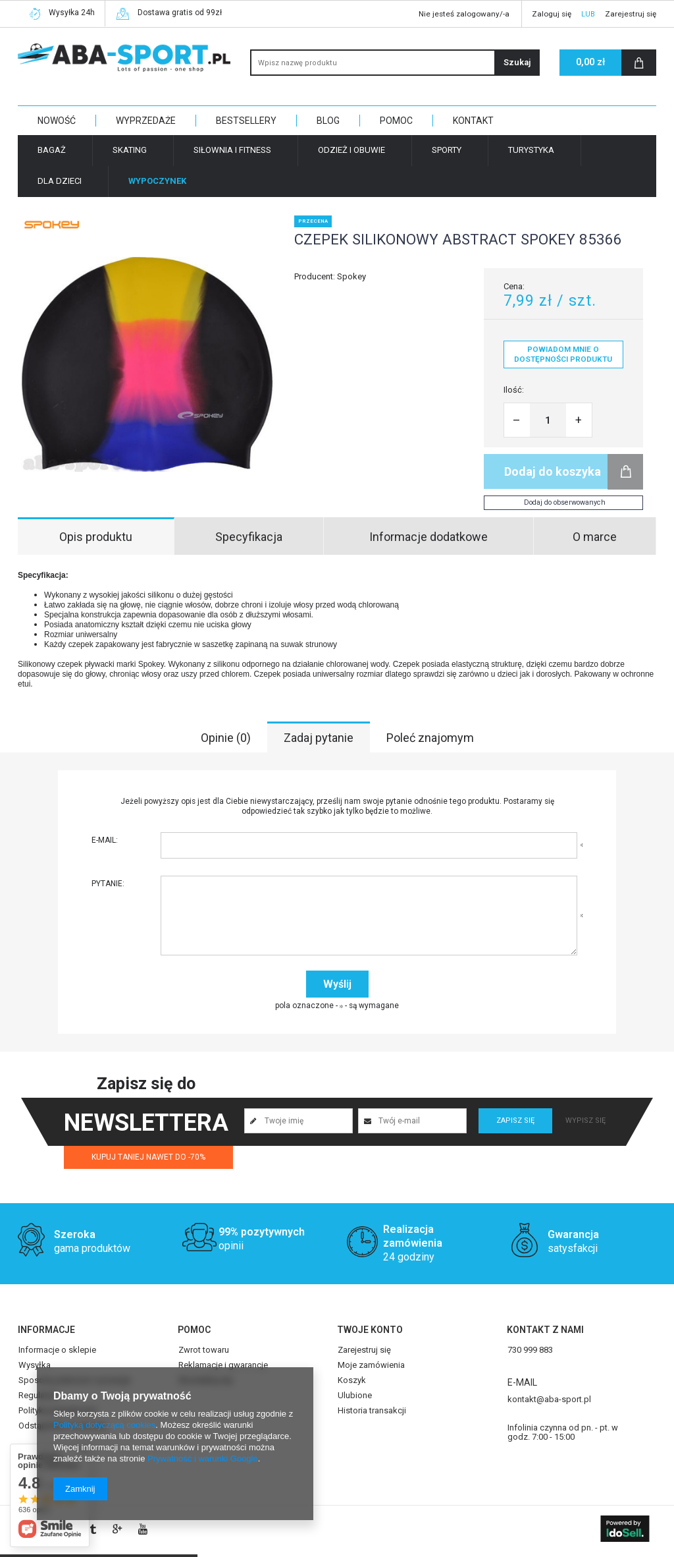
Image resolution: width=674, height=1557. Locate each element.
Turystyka (531, 150)
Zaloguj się (551, 13)
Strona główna (100, 179)
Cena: (514, 286)
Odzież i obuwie (351, 150)
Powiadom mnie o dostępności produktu (563, 354)
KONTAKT (473, 120)
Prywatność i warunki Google (202, 1458)
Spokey (351, 276)
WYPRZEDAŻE (146, 120)
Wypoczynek (161, 179)
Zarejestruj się (630, 13)
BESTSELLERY (246, 120)
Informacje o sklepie (57, 1350)
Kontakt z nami (545, 1329)
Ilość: (514, 390)
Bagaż (52, 150)
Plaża (205, 179)
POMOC (396, 120)
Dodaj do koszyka (552, 471)
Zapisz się (515, 1120)
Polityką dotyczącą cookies (104, 1425)
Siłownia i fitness (232, 150)
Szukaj (517, 62)
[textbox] (395, 62)
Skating (130, 150)
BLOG (328, 120)
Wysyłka (34, 1365)
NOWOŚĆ (57, 120)
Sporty (446, 150)
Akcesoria (244, 179)
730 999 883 (530, 1350)
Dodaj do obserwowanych (565, 502)
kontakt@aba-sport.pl (549, 1399)
